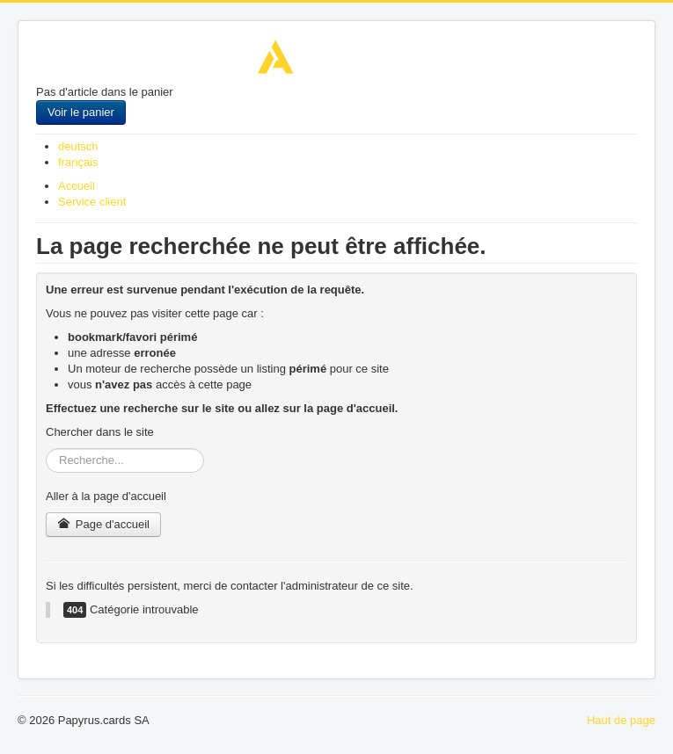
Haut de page (621, 720)
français (78, 162)
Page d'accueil (103, 524)
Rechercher (46, 448)
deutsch (78, 146)
